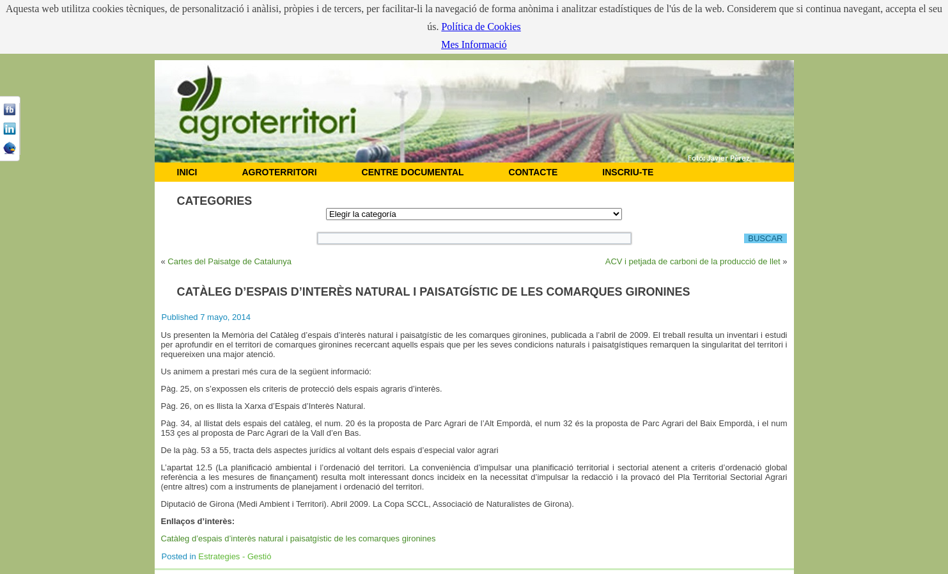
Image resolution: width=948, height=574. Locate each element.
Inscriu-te (627, 172)
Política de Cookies (480, 26)
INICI (187, 172)
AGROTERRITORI (279, 172)
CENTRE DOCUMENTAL (413, 172)
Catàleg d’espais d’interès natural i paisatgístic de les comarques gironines (298, 538)
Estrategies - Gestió (234, 556)
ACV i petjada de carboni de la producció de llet (693, 261)
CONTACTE (533, 172)
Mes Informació (474, 44)
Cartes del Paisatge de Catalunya (229, 261)
